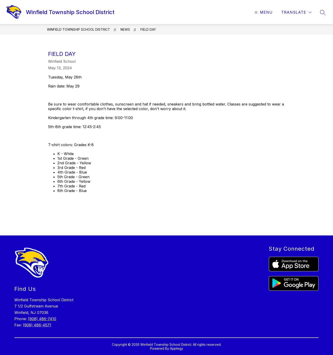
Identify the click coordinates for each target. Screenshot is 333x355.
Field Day (148, 29)
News (125, 29)
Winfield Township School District (78, 29)
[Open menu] (263, 12)
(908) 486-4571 (37, 325)
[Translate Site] (296, 12)
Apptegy (176, 348)
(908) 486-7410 (42, 318)
